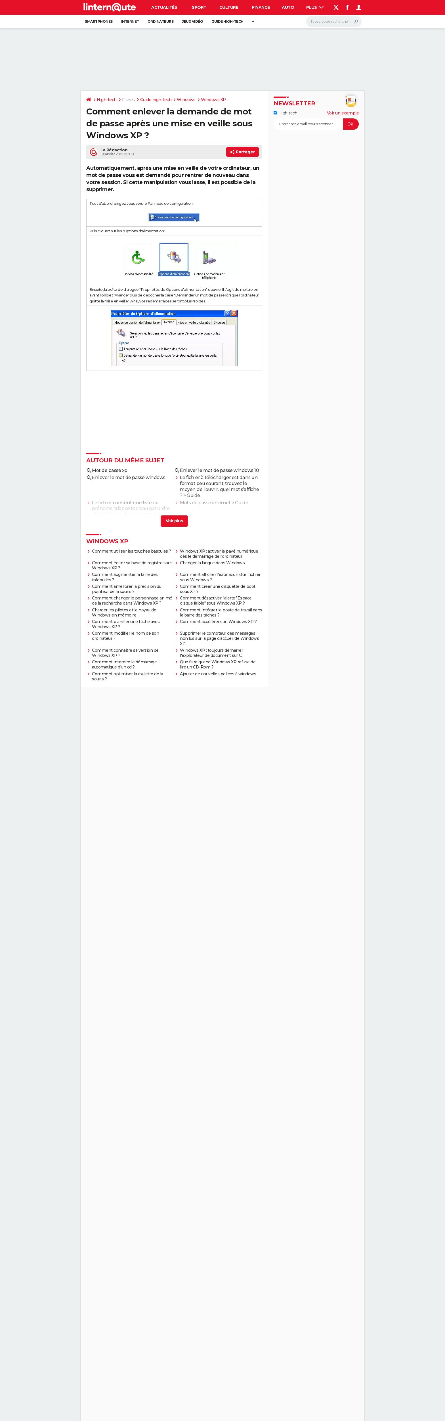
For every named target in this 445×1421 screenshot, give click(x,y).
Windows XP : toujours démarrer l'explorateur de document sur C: (211, 653)
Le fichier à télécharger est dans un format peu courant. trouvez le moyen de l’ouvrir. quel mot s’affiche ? (219, 486)
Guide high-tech (227, 21)
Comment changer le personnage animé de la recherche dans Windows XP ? (132, 600)
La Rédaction (113, 149)
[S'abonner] (316, 124)
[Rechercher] (334, 21)
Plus (315, 7)
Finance (261, 7)
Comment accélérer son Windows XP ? (218, 621)
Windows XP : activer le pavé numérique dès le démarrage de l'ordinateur (219, 554)
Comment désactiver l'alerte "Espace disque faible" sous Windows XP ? (216, 600)
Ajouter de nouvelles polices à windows (218, 673)
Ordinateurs (161, 21)
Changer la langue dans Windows (212, 562)
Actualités (164, 7)
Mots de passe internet (205, 502)
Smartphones (99, 21)
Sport (199, 7)
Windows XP (213, 99)
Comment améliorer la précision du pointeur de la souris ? (126, 589)
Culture (228, 7)
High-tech (107, 99)
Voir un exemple (343, 113)
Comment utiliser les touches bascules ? (131, 551)
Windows (186, 99)
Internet (130, 21)
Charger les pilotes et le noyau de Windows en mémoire (124, 612)
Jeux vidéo (192, 21)
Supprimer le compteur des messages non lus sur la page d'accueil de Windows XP (219, 638)
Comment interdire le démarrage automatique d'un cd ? (124, 664)
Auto (288, 7)
